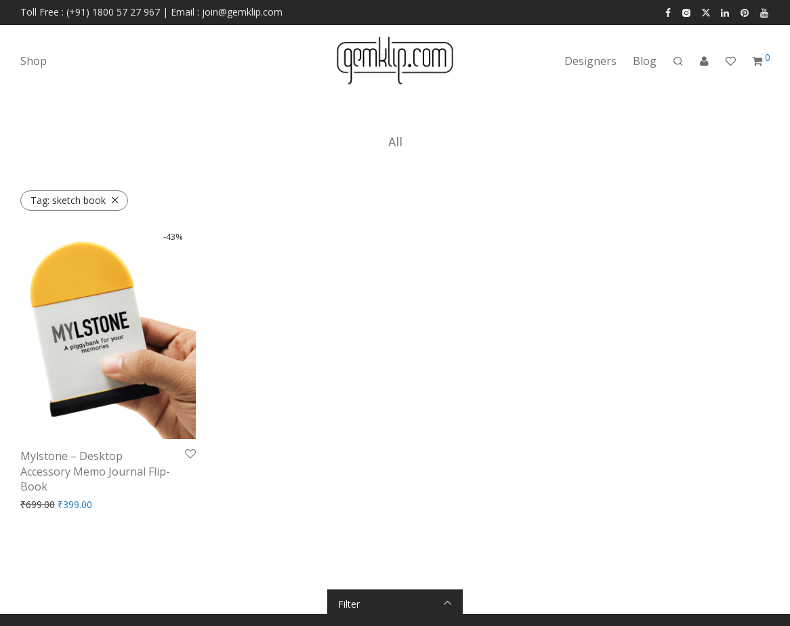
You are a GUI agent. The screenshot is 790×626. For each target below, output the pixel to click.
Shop (33, 61)
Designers (590, 61)
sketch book (68, 200)
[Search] (678, 61)
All (395, 141)
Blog (645, 61)
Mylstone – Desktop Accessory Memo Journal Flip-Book (95, 471)
